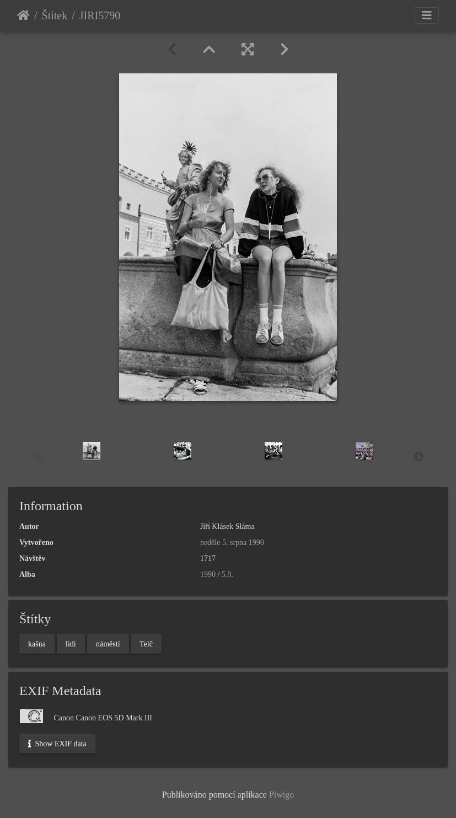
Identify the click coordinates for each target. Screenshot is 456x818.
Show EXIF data (57, 743)
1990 (208, 574)
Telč (146, 643)
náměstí (108, 643)
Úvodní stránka (23, 15)
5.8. (227, 574)
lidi (71, 643)
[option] (91, 450)
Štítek (55, 15)
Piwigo (281, 794)
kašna (37, 643)
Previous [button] (38, 457)
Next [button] (418, 457)
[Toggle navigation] (427, 15)
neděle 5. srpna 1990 (232, 542)
